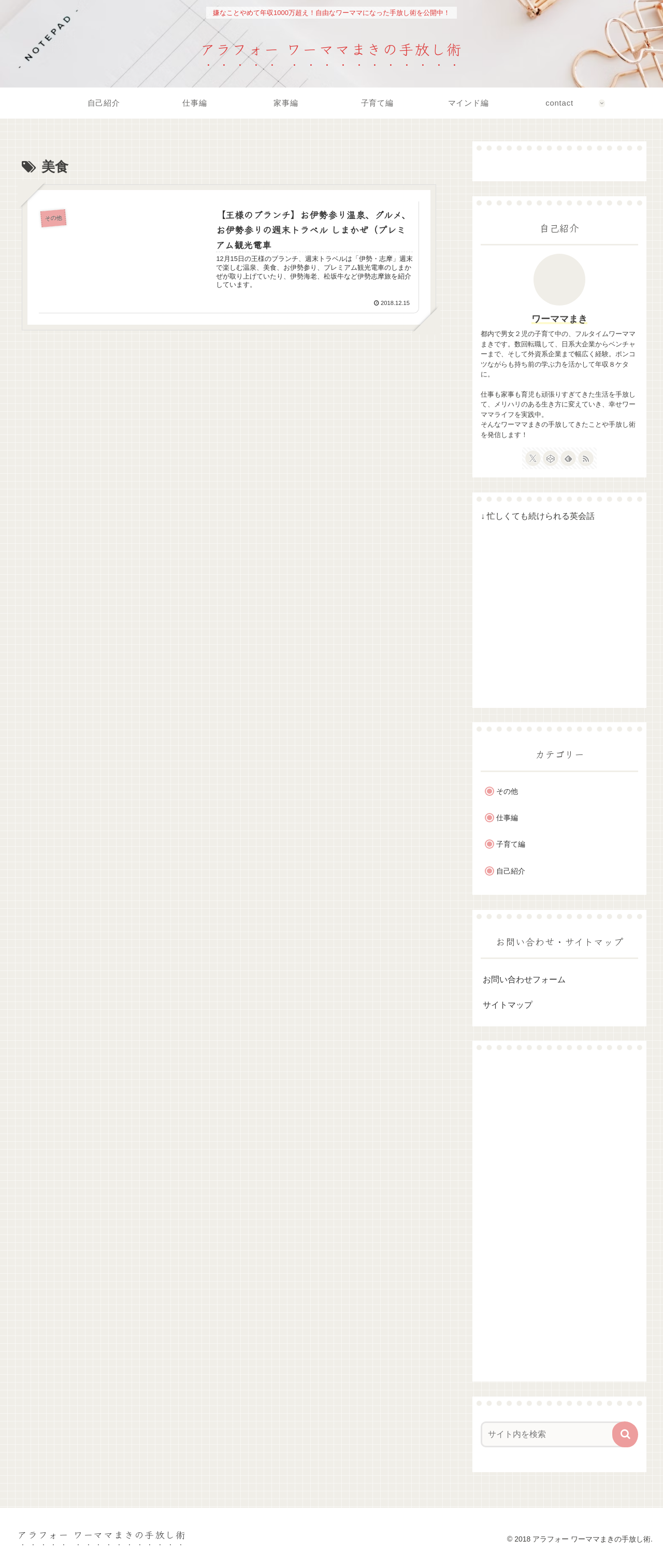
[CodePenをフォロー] (550, 458)
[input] (553, 1434)
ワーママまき (559, 319)
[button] (625, 1434)
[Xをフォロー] (533, 458)
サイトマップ (507, 1004)
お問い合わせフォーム (524, 979)
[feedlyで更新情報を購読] (568, 458)
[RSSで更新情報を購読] (586, 458)
